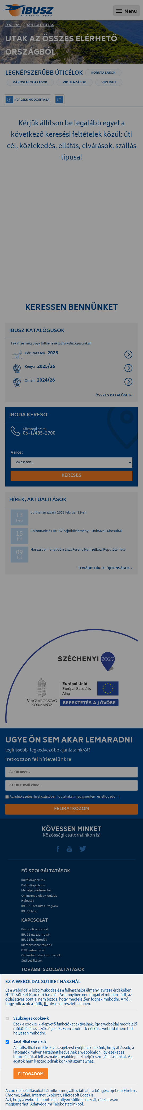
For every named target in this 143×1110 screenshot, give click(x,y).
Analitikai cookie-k (29, 1043)
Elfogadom (31, 1074)
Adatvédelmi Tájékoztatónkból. (57, 1105)
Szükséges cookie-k (31, 1019)
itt (46, 1004)
